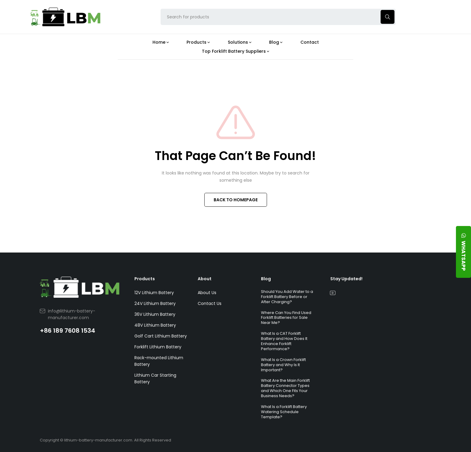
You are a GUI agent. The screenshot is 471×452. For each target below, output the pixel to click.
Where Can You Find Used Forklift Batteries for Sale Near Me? (286, 318)
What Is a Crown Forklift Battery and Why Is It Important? (283, 365)
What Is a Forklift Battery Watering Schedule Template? (284, 412)
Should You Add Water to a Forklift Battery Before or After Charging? (287, 297)
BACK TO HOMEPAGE (236, 200)
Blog (266, 279)
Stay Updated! (346, 279)
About (205, 279)
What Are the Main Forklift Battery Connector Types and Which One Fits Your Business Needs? (285, 388)
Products (144, 279)
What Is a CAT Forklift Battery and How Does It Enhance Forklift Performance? (284, 341)
